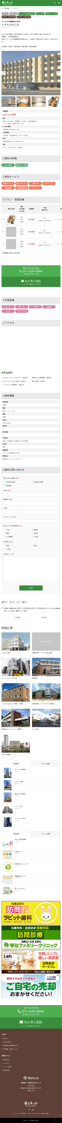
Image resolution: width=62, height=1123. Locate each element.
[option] (31, 73)
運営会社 (23, 1113)
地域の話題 (6, 1070)
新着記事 (16, 834)
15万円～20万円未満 (23, 17)
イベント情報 (7, 1067)
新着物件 (16, 764)
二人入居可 (40, 13)
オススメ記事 (46, 834)
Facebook (29, 1109)
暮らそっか (26, 1120)
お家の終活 (6, 1059)
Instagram (32, 1109)
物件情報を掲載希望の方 (10, 1045)
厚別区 (5, 13)
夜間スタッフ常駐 (51, 13)
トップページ (16, 1113)
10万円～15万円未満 (8, 17)
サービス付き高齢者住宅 (27, 13)
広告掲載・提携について (10, 1049)
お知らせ (5, 1038)
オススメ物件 (46, 764)
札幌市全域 (13, 13)
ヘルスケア (6, 1063)
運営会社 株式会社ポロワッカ (31, 1083)
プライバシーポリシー (34, 1113)
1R (45, 608)
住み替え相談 (7, 1042)
